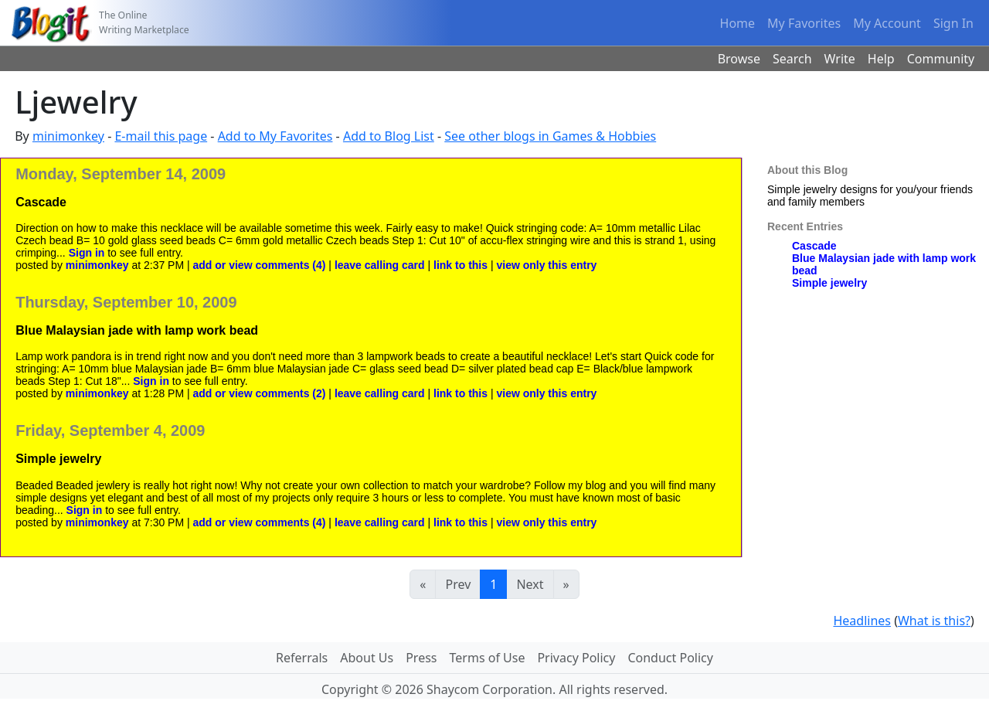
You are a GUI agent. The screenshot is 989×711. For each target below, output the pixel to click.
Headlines (862, 620)
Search (792, 58)
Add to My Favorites (275, 136)
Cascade (814, 246)
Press (421, 657)
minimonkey (68, 136)
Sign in (87, 253)
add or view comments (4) (261, 265)
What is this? (934, 620)
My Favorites (804, 23)
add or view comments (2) (261, 393)
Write (839, 58)
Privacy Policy (576, 657)
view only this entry (546, 265)
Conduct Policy (669, 657)
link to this (460, 265)
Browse (739, 58)
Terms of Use (487, 657)
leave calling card (380, 265)
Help (881, 58)
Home (738, 23)
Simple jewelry (829, 283)
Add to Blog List (388, 136)
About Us (366, 657)
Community (941, 58)
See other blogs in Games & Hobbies (550, 136)
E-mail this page (160, 136)
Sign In (953, 23)
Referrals (302, 657)
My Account (887, 23)
